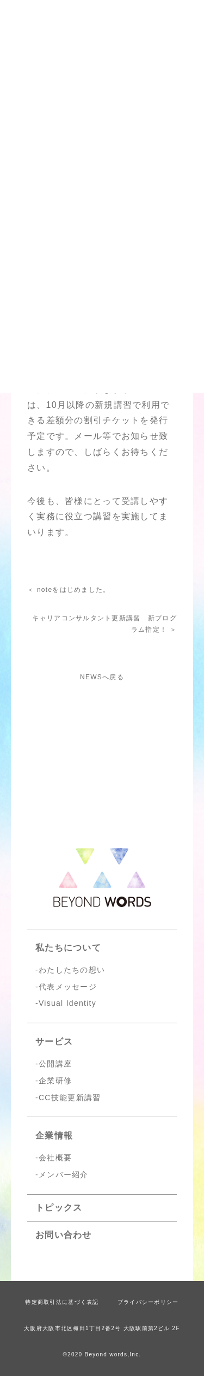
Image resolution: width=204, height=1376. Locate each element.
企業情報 (54, 1135)
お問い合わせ (63, 1234)
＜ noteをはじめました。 (68, 590)
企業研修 (55, 1080)
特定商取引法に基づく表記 (61, 1302)
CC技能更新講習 (70, 1097)
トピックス (58, 1207)
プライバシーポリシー (148, 1302)
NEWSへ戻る (102, 677)
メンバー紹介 (64, 1174)
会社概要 (55, 1157)
